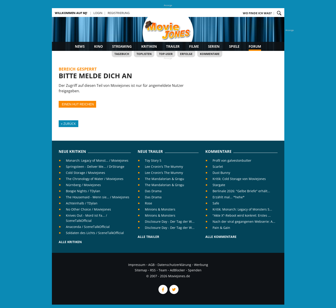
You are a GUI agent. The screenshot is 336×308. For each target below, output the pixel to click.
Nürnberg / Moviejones (83, 185)
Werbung (201, 265)
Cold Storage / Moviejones (85, 173)
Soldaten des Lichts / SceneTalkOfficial (95, 233)
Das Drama (153, 191)
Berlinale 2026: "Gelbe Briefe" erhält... (241, 191)
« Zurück (68, 123)
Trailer (173, 46)
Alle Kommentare (220, 237)
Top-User (166, 54)
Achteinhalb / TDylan (81, 203)
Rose (148, 203)
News (80, 46)
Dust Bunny (221, 173)
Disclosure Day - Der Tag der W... (170, 221)
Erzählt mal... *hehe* (229, 197)
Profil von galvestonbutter (232, 160)
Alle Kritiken (70, 242)
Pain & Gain (221, 227)
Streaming (122, 46)
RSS (153, 270)
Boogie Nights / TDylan (83, 191)
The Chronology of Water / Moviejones (94, 179)
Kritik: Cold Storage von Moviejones (239, 179)
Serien (214, 46)
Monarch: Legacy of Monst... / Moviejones (97, 160)
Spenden (195, 270)
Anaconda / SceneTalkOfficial (88, 227)
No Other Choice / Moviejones (88, 209)
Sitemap (141, 270)
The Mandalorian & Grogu (164, 179)
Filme (194, 46)
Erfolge (186, 54)
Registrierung (119, 13)
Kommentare (210, 54)
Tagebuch (121, 54)
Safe (216, 203)
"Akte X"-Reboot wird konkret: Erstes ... (242, 215)
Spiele (234, 46)
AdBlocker (177, 270)
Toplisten (144, 54)
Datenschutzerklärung (174, 265)
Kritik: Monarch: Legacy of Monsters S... (242, 209)
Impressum (136, 265)
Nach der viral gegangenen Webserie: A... (244, 221)
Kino (98, 46)
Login (97, 13)
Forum (255, 46)
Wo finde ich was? (257, 13)
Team (163, 270)
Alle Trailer (148, 237)
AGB (151, 265)
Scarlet (218, 166)
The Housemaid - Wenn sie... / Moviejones (97, 197)
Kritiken (149, 46)
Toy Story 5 (153, 160)
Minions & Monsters (160, 209)
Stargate (219, 185)
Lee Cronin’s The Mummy (164, 166)
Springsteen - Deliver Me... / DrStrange (95, 166)
